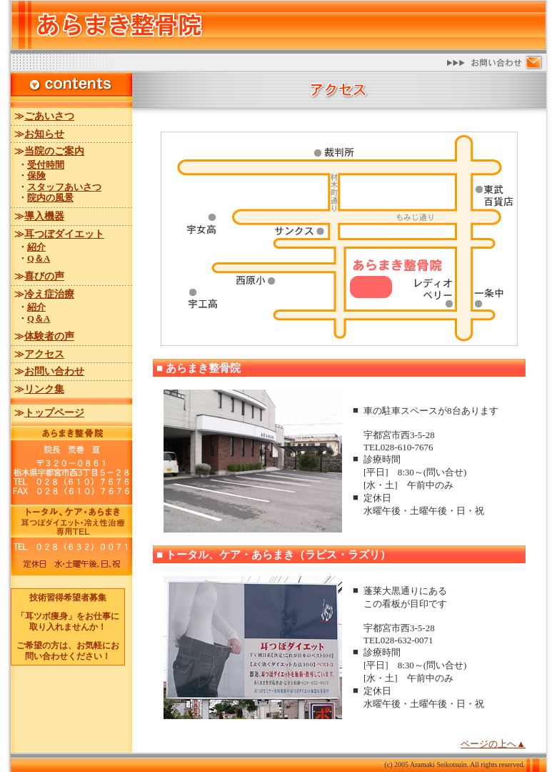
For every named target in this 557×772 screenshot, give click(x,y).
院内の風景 (50, 198)
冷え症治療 (49, 294)
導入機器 (44, 216)
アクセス (44, 354)
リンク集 (44, 389)
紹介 (36, 247)
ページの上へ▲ (493, 744)
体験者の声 (49, 336)
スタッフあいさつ (64, 187)
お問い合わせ (54, 371)
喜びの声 (44, 276)
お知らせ (44, 134)
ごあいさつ (49, 116)
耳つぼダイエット (64, 234)
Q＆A (38, 259)
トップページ (54, 412)
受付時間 (45, 165)
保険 (36, 176)
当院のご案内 (54, 151)
